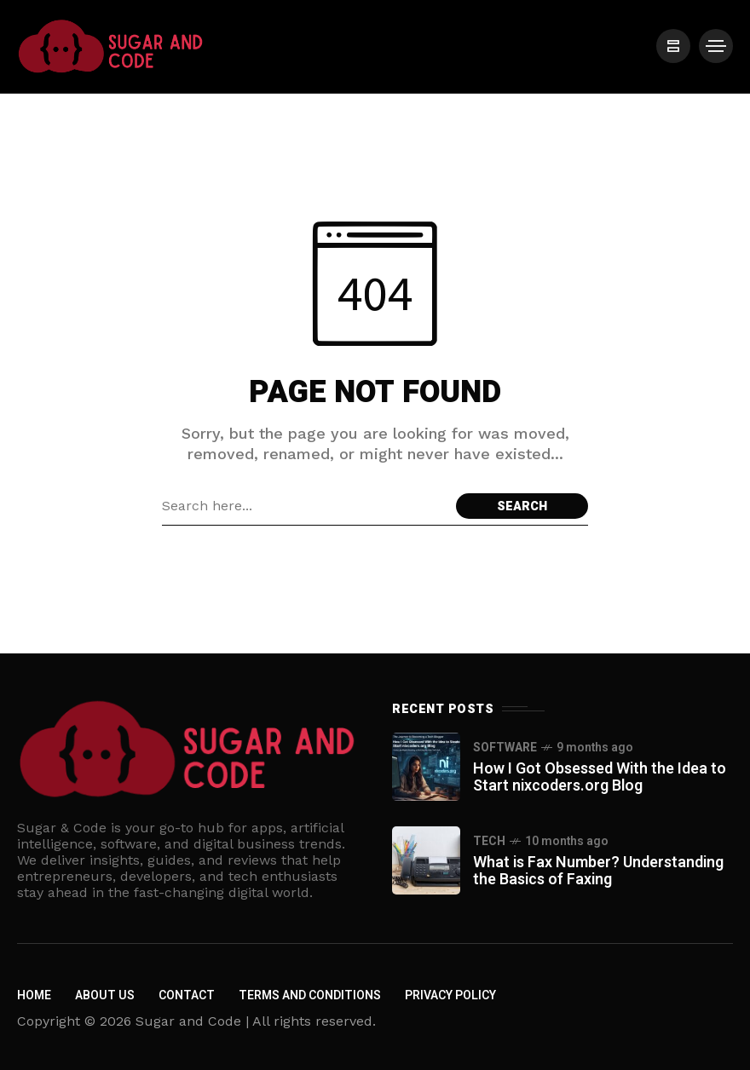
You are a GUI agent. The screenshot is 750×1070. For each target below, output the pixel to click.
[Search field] (304, 506)
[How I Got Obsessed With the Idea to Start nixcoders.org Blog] (426, 767)
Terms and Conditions (310, 995)
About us (105, 995)
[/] (673, 46)
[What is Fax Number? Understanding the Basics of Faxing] (426, 860)
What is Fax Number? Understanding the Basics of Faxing (598, 871)
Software (505, 747)
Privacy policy (450, 995)
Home (34, 995)
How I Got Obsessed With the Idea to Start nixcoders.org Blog (599, 777)
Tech (489, 841)
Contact (187, 995)
